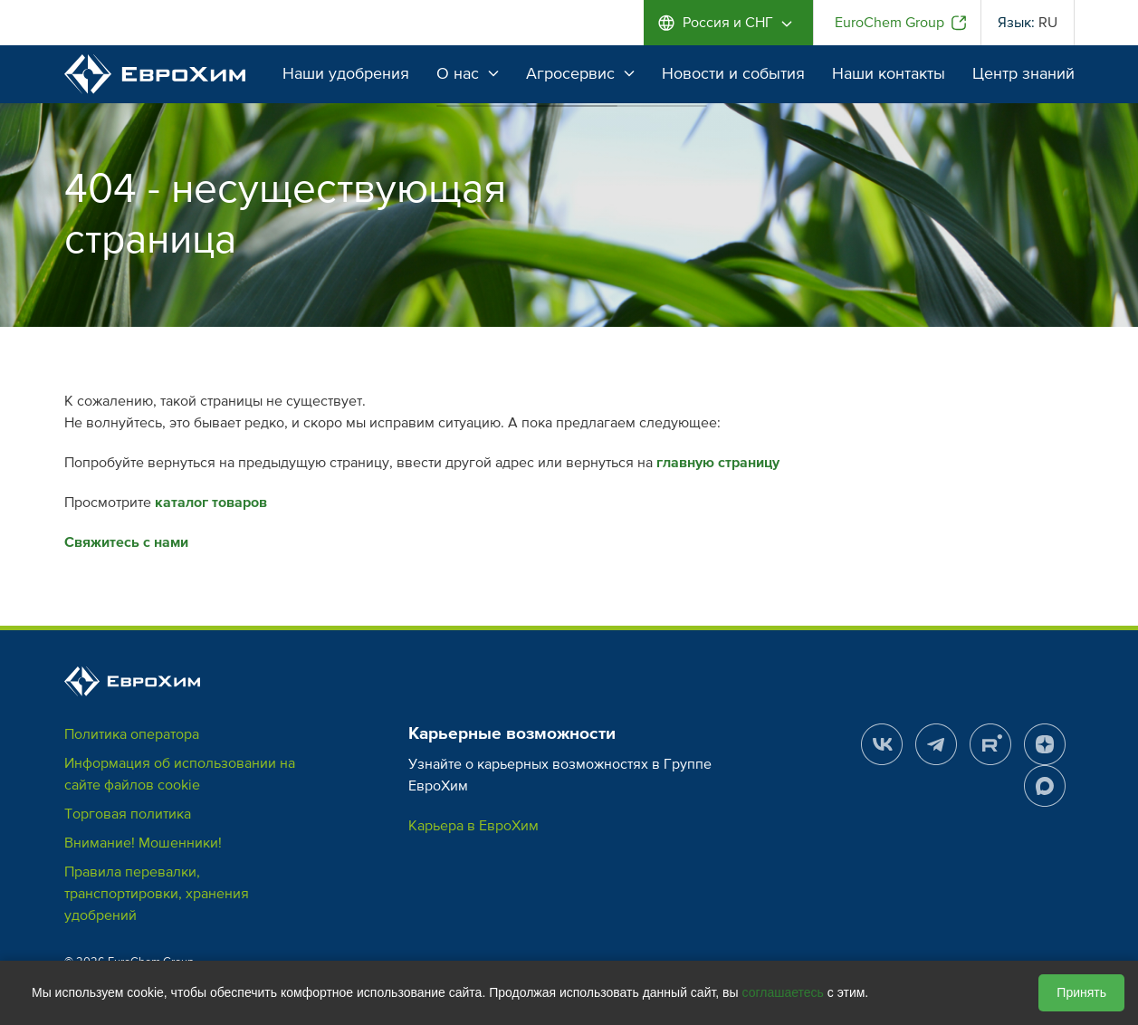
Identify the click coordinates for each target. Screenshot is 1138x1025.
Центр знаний (1023, 73)
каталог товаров (211, 502)
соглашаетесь (783, 992)
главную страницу (717, 463)
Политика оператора (131, 734)
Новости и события (733, 73)
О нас (467, 73)
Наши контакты (888, 73)
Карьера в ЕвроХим (473, 826)
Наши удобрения (345, 73)
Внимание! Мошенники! (143, 843)
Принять (1081, 992)
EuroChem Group (889, 23)
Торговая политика (127, 814)
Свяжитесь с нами (126, 542)
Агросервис (580, 73)
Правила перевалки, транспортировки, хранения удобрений (156, 893)
